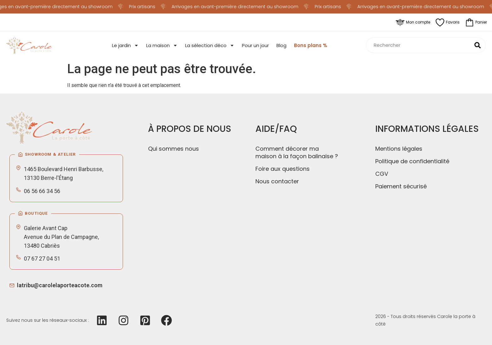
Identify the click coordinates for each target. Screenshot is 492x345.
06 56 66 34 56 (42, 191)
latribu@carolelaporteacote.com (59, 285)
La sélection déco (209, 45)
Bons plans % (310, 45)
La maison (162, 45)
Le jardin (125, 45)
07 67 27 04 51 (42, 258)
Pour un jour (255, 45)
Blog (281, 45)
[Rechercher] (477, 45)
